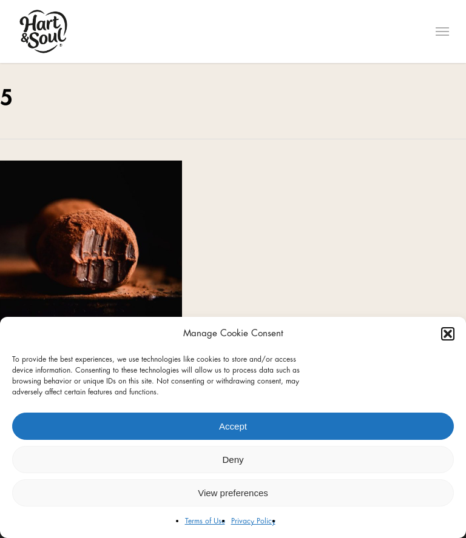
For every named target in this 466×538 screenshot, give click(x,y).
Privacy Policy (253, 521)
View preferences (233, 493)
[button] (448, 334)
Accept (233, 426)
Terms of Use (205, 521)
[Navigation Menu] (442, 31)
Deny (232, 459)
